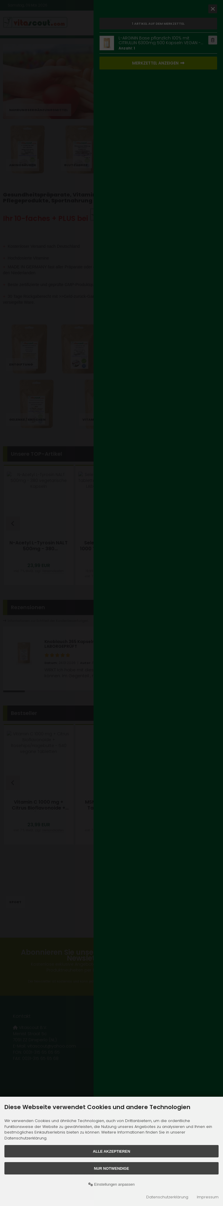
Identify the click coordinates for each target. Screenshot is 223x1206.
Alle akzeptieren (111, 1151)
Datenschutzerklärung (167, 1197)
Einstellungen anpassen (111, 1184)
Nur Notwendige (111, 1168)
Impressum (208, 1197)
